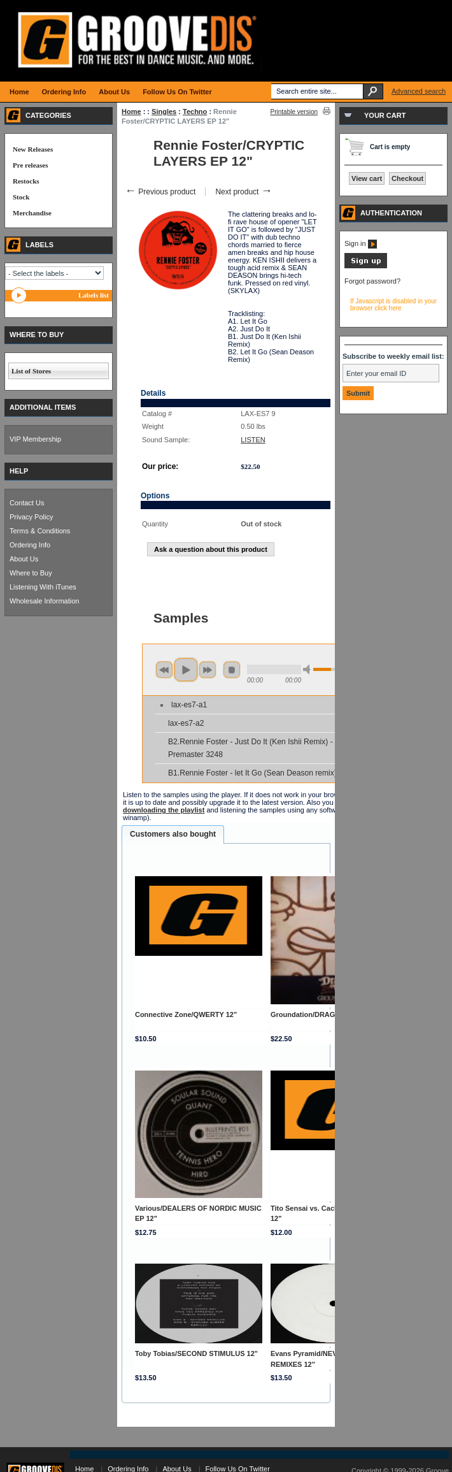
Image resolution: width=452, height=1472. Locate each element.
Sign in (360, 243)
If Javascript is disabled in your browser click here (393, 305)
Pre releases (30, 165)
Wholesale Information (44, 601)
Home (131, 111)
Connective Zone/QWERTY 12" (186, 1014)
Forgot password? (372, 281)
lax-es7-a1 (189, 704)
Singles (164, 111)
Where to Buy (31, 573)
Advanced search (419, 91)
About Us (24, 559)
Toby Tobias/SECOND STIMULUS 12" (196, 1353)
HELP (19, 471)
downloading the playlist (163, 810)
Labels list (93, 295)
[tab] (173, 834)
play (186, 669)
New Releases (33, 149)
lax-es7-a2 (186, 723)
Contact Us (27, 503)
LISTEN (253, 440)
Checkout (407, 178)
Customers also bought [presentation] (173, 834)
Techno (195, 111)
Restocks (26, 181)
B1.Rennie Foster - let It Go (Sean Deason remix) (252, 772)
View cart (366, 178)
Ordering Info (30, 545)
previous (164, 670)
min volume (308, 669)
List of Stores (31, 371)
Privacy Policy (31, 517)
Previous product (160, 191)
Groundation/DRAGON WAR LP (323, 1014)
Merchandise (32, 213)
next (207, 670)
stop (232, 670)
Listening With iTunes (43, 587)
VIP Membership (35, 439)
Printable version (294, 111)
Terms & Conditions (40, 531)
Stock (21, 197)
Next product (243, 191)
